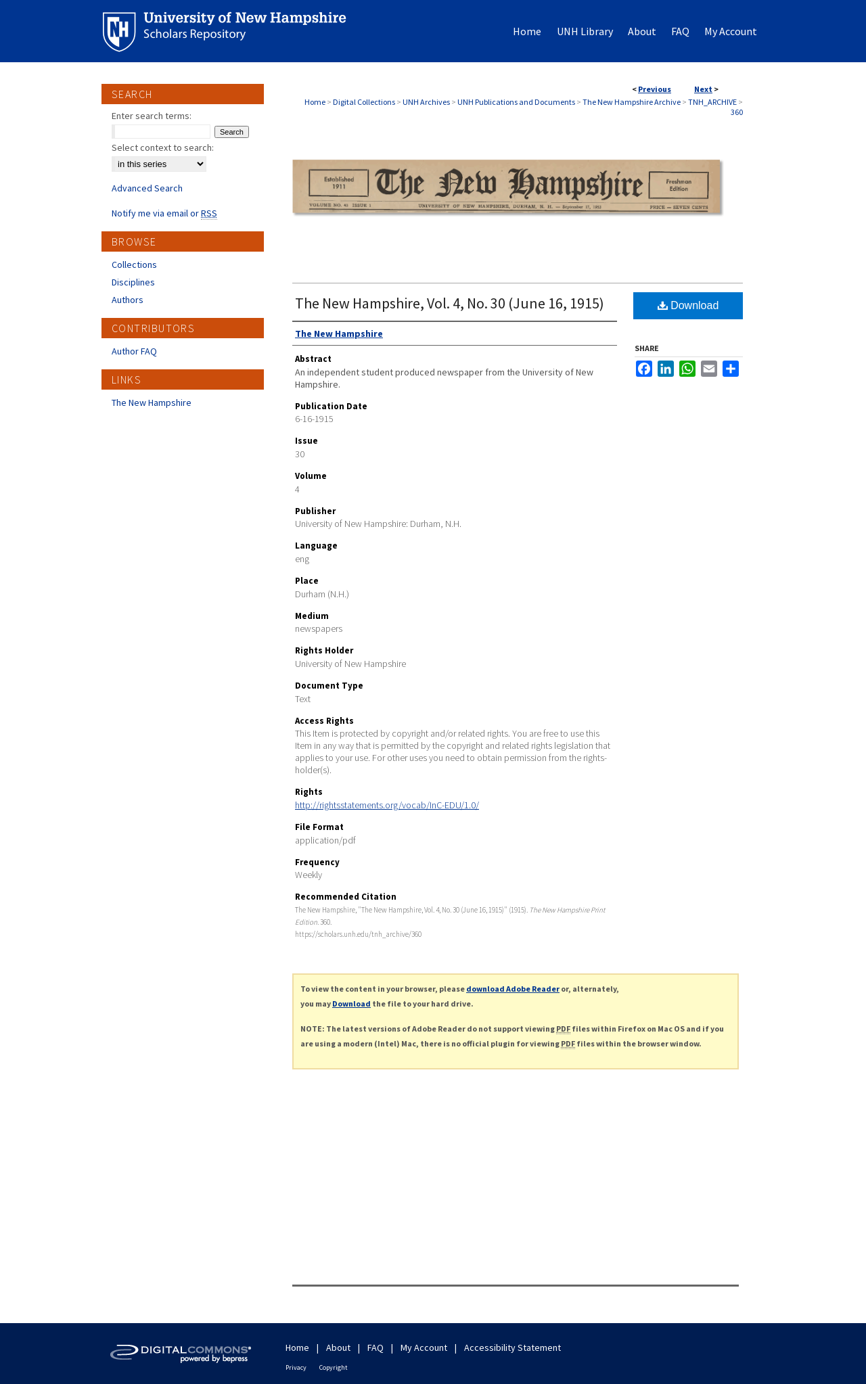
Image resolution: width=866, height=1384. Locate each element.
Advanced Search (147, 188)
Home (314, 102)
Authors (127, 300)
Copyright (333, 1367)
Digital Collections (364, 102)
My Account (424, 1347)
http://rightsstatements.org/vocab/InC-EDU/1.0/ (387, 805)
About (338, 1347)
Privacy (296, 1367)
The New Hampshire (151, 402)
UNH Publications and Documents (516, 102)
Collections (134, 264)
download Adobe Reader (513, 989)
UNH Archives (426, 102)
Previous (654, 89)
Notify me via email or (164, 213)
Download (688, 305)
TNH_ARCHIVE (712, 102)
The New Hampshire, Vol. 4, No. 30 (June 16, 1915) (449, 303)
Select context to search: (163, 147)
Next (703, 89)
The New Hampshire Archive (632, 102)
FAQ (375, 1347)
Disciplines (133, 282)
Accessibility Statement (512, 1347)
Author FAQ (134, 351)
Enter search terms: (151, 116)
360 (737, 112)
